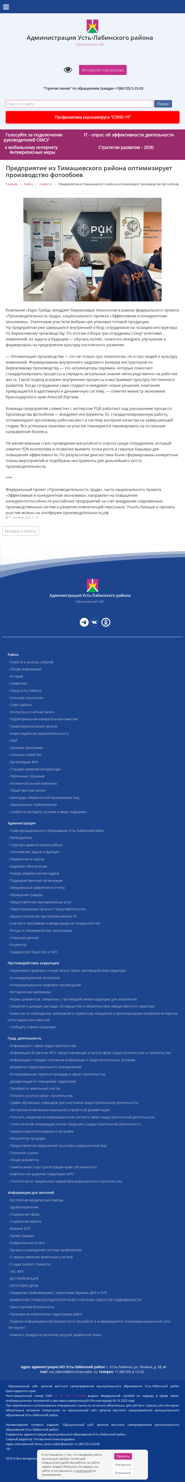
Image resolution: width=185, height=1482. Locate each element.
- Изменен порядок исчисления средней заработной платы (54, 1334)
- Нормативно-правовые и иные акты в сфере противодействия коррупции (67, 970)
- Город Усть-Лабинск (25, 690)
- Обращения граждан (25, 894)
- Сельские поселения (25, 697)
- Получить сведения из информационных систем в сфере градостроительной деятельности (81, 1117)
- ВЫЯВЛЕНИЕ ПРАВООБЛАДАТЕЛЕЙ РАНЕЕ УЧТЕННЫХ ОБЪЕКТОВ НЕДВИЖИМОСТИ (74, 1300)
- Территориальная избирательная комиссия (43, 719)
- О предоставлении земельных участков (40, 1257)
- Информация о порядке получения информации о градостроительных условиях (71, 1060)
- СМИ (12, 740)
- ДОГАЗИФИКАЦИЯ (23, 1278)
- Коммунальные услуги (26, 1242)
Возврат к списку (20, 531)
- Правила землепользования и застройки (40, 1131)
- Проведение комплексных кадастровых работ (45, 1314)
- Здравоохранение (23, 1207)
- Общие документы (23, 1159)
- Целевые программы (25, 747)
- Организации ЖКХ (23, 762)
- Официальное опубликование (32, 804)
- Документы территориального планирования (44, 1067)
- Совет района (20, 704)
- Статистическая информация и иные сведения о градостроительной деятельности (74, 1124)
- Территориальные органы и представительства (46, 909)
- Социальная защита (24, 1221)
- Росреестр (17, 944)
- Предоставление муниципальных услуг (40, 902)
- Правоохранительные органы (32, 726)
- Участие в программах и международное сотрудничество (54, 923)
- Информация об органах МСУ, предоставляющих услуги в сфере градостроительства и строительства (89, 1052)
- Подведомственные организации (35, 880)
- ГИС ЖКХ (16, 1271)
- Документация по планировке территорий (42, 1081)
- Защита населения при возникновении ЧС (42, 916)
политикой (83, 1470)
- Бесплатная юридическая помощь (35, 1200)
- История (15, 676)
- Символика (17, 683)
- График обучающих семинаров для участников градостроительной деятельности (73, 1102)
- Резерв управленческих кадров (33, 873)
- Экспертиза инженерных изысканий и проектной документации (59, 1110)
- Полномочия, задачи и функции (33, 852)
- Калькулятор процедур (26, 1138)
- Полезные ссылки (23, 1152)
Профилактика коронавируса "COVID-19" (93, 117)
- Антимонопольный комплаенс (33, 783)
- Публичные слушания (26, 776)
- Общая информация (24, 669)
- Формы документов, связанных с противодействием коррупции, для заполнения (72, 999)
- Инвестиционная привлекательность (38, 733)
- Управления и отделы (26, 859)
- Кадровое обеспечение (27, 866)
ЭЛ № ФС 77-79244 (70, 1396)
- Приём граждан (21, 1235)
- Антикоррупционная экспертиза (33, 977)
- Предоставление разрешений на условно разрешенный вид (57, 1145)
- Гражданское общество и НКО (33, 952)
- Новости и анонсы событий (30, 662)
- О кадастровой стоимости (29, 1264)
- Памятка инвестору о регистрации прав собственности (52, 1167)
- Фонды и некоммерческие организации (40, 930)
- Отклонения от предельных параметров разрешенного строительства (65, 1181)
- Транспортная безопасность (31, 1307)
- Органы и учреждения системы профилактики (45, 1250)
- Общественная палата (26, 790)
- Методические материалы (29, 992)
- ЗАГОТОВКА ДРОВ (23, 1285)
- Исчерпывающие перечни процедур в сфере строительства (56, 1074)
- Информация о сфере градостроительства (42, 1045)
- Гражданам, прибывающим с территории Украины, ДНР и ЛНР (57, 1292)
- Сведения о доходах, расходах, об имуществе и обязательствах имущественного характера (81, 1006)
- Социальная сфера (23, 1214)
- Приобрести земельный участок (34, 1088)
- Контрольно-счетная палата (31, 712)
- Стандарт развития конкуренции (34, 769)
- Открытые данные (23, 937)
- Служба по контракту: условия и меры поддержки (47, 811)
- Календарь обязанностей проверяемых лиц (43, 797)
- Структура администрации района (35, 845)
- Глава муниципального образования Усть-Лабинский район (56, 830)
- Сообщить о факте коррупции (32, 1027)
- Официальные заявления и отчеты (36, 887)
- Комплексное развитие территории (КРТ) (41, 1174)
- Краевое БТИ (19, 1228)
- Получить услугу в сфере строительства (40, 1095)
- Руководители (20, 837)
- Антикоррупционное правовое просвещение (44, 985)
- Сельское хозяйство (24, 754)
